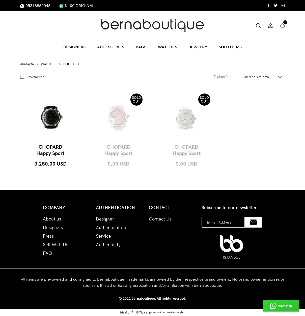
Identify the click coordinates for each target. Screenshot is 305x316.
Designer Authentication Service (111, 227)
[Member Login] (270, 25)
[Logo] (152, 25)
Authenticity (108, 244)
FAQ (47, 253)
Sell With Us (55, 244)
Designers (53, 227)
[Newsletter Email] (232, 222)
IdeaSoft (126, 312)
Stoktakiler (35, 76)
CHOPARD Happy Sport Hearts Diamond (118, 150)
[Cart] (282, 25)
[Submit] (253, 222)
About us (52, 219)
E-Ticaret (142, 312)
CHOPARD (71, 64)
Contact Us (160, 219)
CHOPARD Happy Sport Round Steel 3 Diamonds (186, 150)
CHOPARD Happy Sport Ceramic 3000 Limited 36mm (50, 150)
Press (48, 236)
